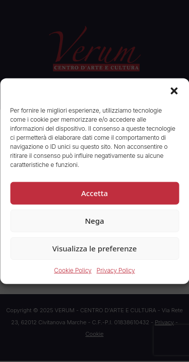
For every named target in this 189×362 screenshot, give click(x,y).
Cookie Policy (72, 270)
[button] (174, 91)
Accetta (94, 193)
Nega (94, 221)
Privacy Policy (116, 270)
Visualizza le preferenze (94, 248)
